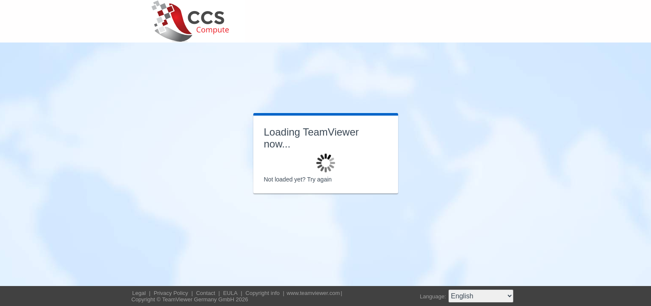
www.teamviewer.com (313, 293)
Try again (319, 179)
